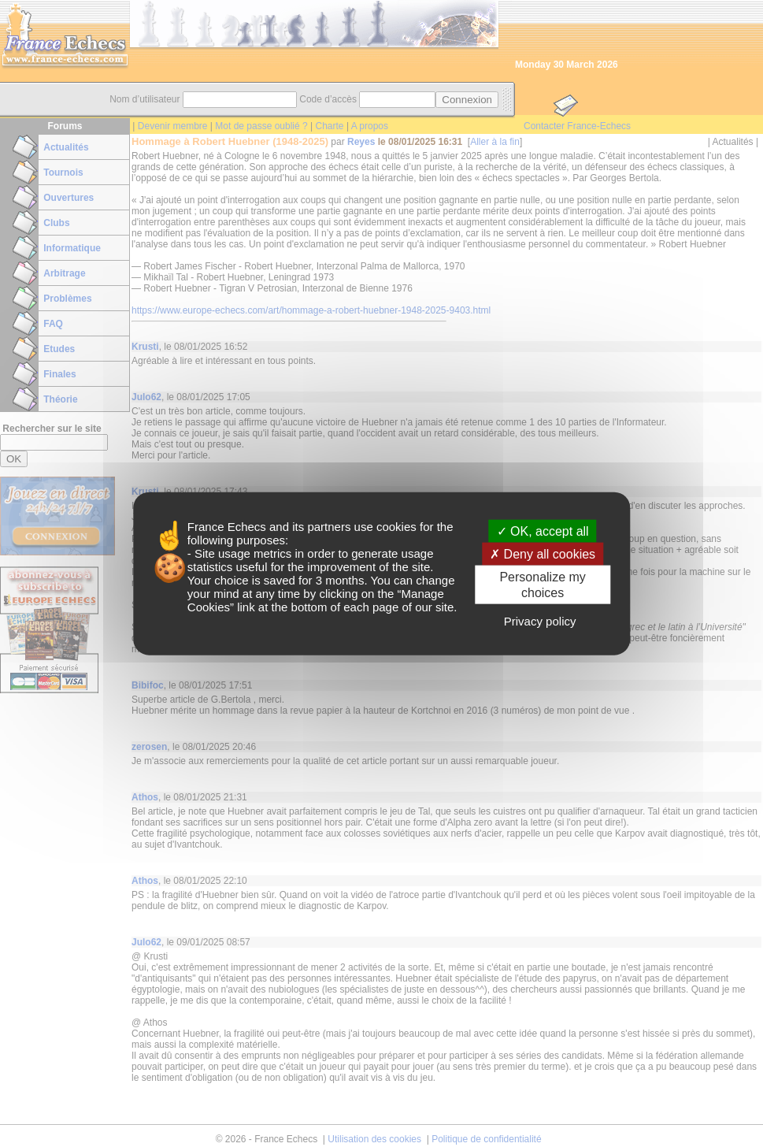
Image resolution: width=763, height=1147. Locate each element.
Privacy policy (540, 620)
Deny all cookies (542, 554)
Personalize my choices (542, 584)
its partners (321, 526)
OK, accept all (543, 531)
